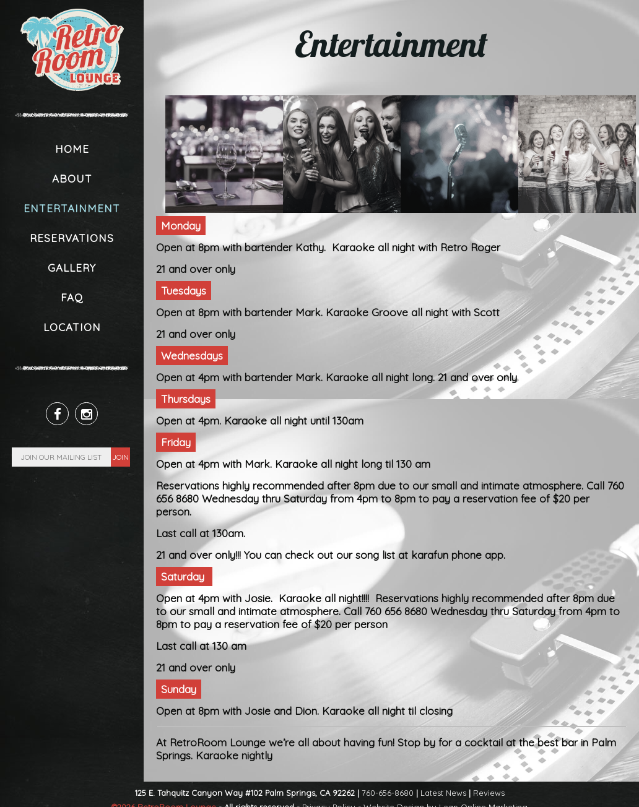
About (72, 178)
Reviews (489, 793)
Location (72, 327)
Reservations (72, 237)
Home (72, 148)
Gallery (72, 267)
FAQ (72, 297)
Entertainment (72, 208)
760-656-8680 (388, 793)
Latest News (443, 793)
